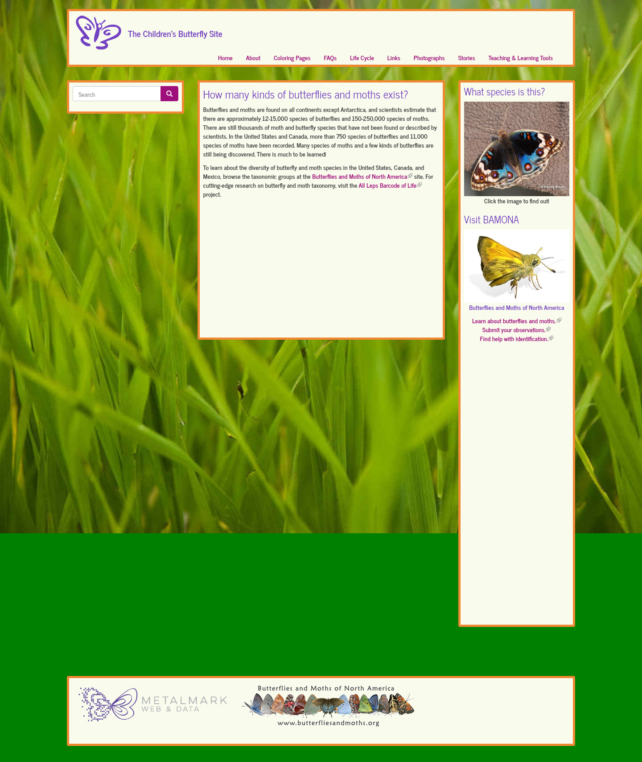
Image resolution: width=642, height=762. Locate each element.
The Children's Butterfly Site (175, 31)
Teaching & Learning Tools (521, 57)
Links (393, 57)
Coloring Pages (292, 57)
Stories (466, 57)
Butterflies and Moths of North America (362, 176)
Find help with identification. (516, 338)
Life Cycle (362, 57)
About (253, 57)
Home (225, 57)
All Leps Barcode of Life (390, 185)
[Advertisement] (321, 269)
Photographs (429, 57)
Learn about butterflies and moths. (516, 320)
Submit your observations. (516, 329)
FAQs (330, 57)
